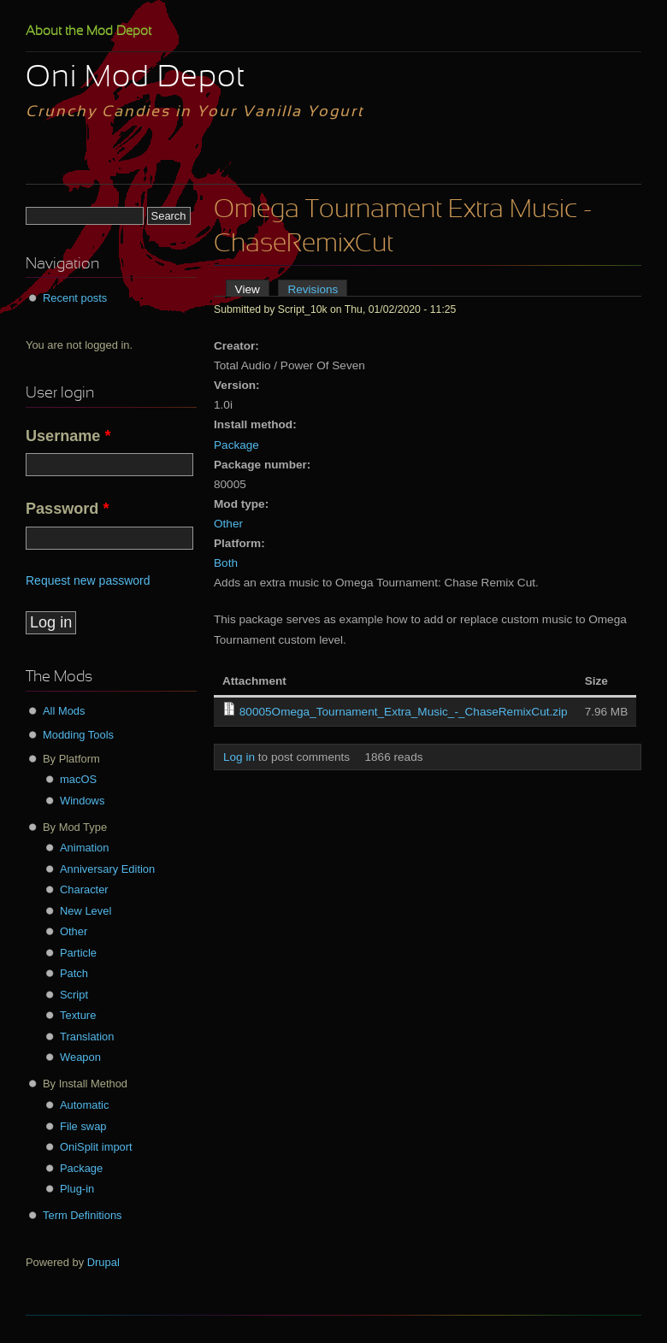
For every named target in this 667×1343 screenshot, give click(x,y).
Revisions (312, 289)
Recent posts (75, 298)
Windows (82, 800)
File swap (83, 1126)
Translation (87, 1036)
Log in (239, 757)
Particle (78, 952)
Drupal (103, 1262)
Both (226, 563)
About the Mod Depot (88, 32)
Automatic (84, 1105)
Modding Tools (78, 734)
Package (236, 445)
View (252, 289)
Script (74, 994)
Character (84, 889)
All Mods (64, 710)
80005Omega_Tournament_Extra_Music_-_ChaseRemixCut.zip (403, 711)
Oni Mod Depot (135, 78)
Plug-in (77, 1188)
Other (228, 523)
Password (67, 508)
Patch (74, 973)
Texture (78, 1015)
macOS (78, 779)
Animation (84, 847)
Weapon (80, 1057)
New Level (85, 910)
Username (68, 436)
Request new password (88, 580)
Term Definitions (82, 1215)
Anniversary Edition (107, 869)
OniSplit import (96, 1146)
